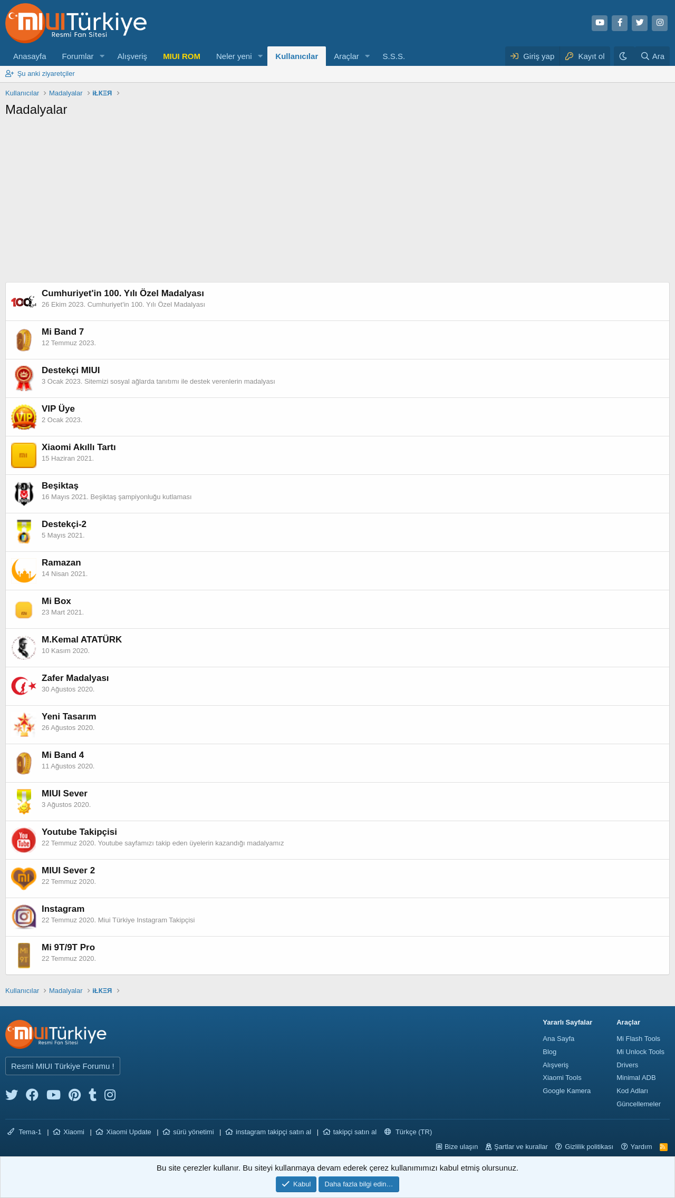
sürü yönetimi (193, 1132)
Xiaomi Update (128, 1132)
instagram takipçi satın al (273, 1132)
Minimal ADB (635, 1078)
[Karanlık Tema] (624, 56)
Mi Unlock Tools (640, 1052)
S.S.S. (394, 56)
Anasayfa (29, 56)
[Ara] (652, 56)
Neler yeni (234, 56)
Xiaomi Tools (562, 1078)
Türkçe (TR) (408, 1132)
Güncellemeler (638, 1104)
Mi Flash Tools (638, 1039)
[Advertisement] (337, 203)
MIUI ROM (181, 56)
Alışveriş (132, 56)
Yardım (641, 1147)
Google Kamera (567, 1091)
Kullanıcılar (296, 56)
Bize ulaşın (461, 1147)
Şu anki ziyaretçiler (46, 73)
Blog (549, 1052)
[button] (101, 56)
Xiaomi (73, 1132)
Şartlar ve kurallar (521, 1147)
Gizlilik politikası (589, 1147)
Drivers (627, 1065)
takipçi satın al (355, 1132)
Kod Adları (632, 1091)
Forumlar (78, 56)
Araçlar (346, 56)
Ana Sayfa (558, 1039)
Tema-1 (24, 1132)
